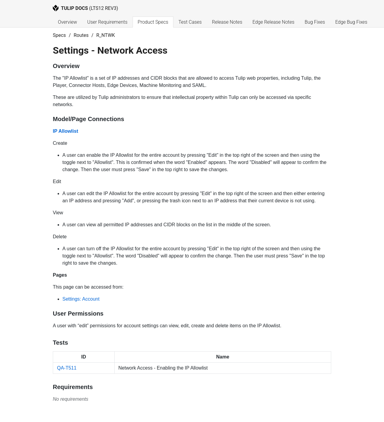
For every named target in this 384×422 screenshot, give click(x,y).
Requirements (73, 387)
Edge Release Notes (273, 22)
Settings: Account (81, 299)
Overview (67, 22)
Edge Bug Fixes (351, 22)
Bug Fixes (314, 22)
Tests (60, 342)
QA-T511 (66, 367)
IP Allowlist (65, 131)
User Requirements (107, 22)
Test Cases (190, 22)
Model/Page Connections (88, 119)
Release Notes (227, 22)
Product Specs (153, 22)
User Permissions (78, 313)
